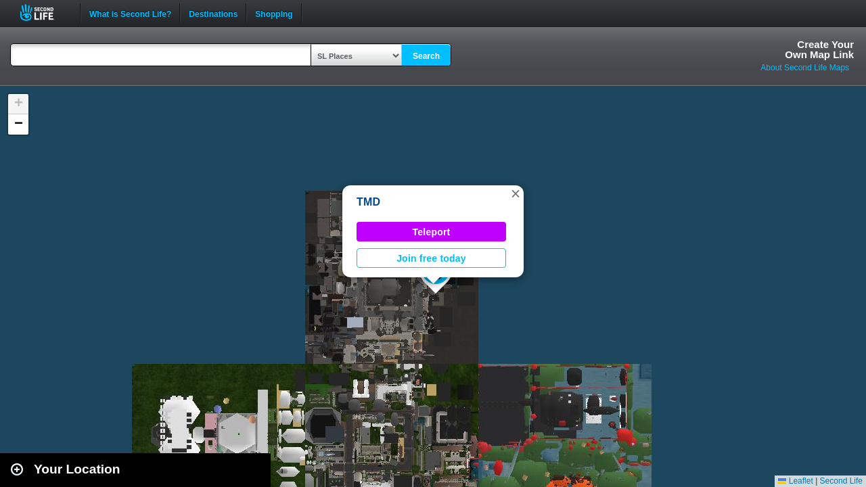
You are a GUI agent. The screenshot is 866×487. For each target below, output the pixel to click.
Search (426, 56)
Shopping (273, 12)
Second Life (44, 12)
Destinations (213, 12)
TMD (368, 202)
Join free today (431, 258)
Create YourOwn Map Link (819, 49)
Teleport (432, 232)
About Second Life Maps (804, 67)
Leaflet (795, 481)
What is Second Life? (130, 12)
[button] (515, 193)
